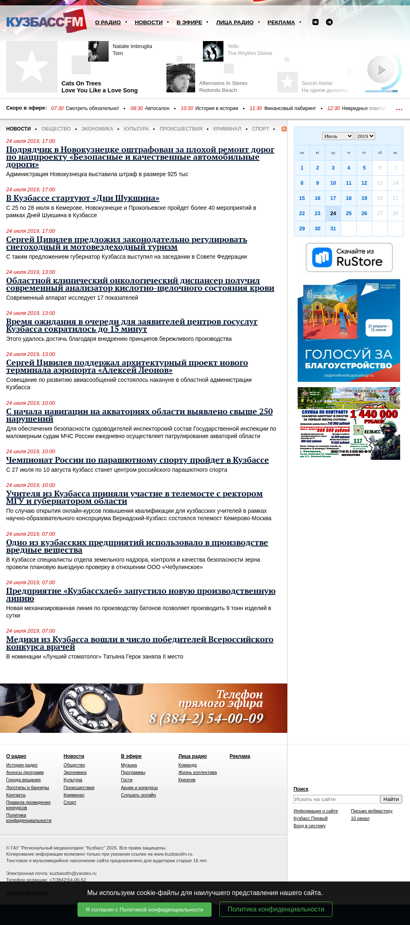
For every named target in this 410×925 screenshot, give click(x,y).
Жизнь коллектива (197, 772)
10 (333, 183)
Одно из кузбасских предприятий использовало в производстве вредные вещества (137, 546)
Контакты (16, 794)
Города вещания (23, 779)
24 (333, 213)
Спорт (260, 129)
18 (348, 198)
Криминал (227, 129)
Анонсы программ (25, 772)
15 (302, 198)
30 (317, 228)
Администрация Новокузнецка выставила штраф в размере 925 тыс (97, 174)
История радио (22, 764)
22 (302, 213)
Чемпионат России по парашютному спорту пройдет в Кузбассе (137, 460)
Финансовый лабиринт (290, 108)
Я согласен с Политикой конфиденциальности (144, 910)
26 (364, 213)
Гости (126, 779)
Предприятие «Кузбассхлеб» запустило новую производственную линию (141, 595)
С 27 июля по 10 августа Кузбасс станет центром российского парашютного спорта (116, 469)
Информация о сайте (316, 810)
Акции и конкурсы (139, 787)
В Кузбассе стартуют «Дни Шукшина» (82, 198)
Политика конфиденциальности (276, 909)
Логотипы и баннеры (27, 787)
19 (364, 198)
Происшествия (181, 129)
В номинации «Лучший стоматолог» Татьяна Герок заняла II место (94, 656)
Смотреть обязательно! (92, 108)
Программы (133, 772)
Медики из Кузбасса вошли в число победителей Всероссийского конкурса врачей (139, 643)
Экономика (98, 129)
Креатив (187, 779)
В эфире (190, 22)
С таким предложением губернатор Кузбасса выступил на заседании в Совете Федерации (126, 256)
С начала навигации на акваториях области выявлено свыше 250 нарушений (139, 415)
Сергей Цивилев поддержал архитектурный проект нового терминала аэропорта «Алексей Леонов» (127, 366)
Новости (149, 22)
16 (317, 198)
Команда (187, 764)
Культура (136, 129)
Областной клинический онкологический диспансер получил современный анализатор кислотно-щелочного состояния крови (140, 284)
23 (317, 213)
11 (348, 183)
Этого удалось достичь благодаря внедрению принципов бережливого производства (119, 338)
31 (333, 228)
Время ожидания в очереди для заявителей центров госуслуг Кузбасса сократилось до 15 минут (131, 325)
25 (348, 213)
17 (333, 198)
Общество (56, 129)
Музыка (129, 764)
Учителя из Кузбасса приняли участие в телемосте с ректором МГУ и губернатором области (134, 497)
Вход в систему (310, 825)
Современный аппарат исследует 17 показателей (72, 297)
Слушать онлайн (138, 794)
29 (302, 228)
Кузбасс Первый (311, 818)
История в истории (216, 108)
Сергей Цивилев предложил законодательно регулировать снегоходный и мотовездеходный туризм (126, 243)
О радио (108, 22)
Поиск (301, 789)
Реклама (281, 22)
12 (364, 183)
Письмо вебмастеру (372, 810)
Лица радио (234, 22)
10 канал (360, 818)
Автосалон (157, 108)
